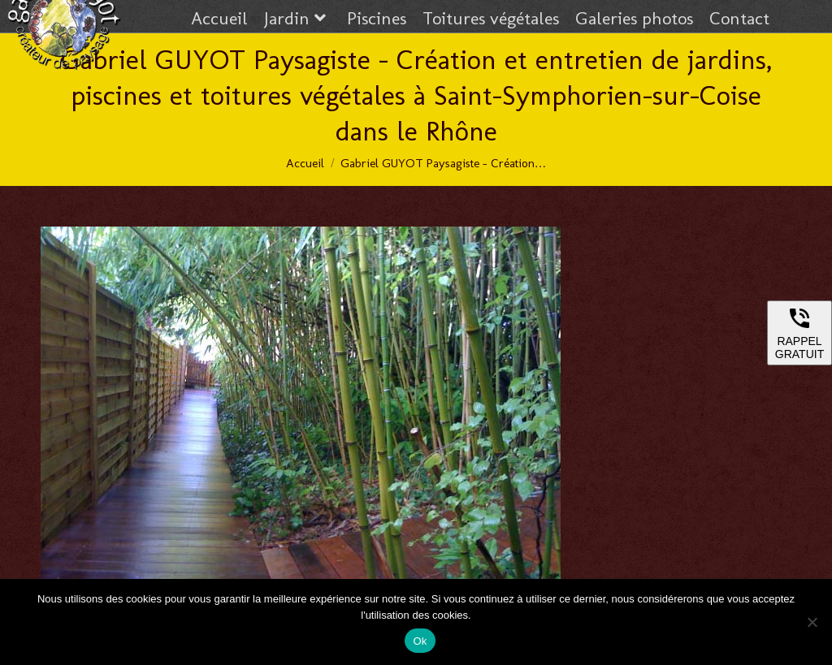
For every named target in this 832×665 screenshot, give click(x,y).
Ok (420, 641)
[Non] (812, 622)
